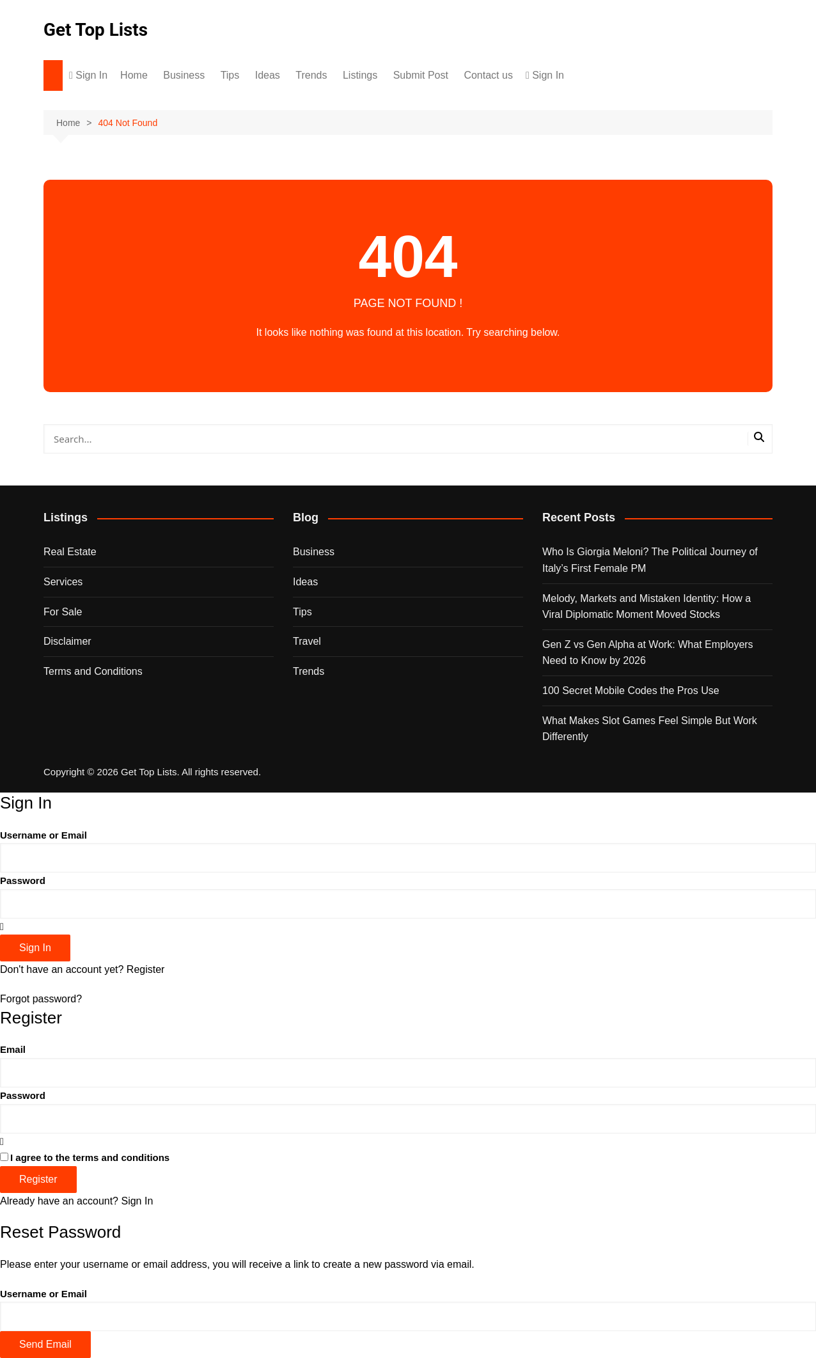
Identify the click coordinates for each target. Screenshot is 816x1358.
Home (134, 75)
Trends (311, 75)
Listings (360, 75)
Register (146, 969)
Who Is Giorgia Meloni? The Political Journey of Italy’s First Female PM (650, 560)
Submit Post (420, 75)
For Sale (62, 611)
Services (62, 581)
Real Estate (70, 551)
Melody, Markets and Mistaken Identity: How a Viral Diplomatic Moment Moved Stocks (646, 606)
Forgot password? (41, 998)
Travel (307, 641)
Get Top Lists (95, 29)
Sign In (137, 1201)
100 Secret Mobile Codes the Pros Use (630, 690)
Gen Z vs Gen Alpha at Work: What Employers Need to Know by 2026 (647, 653)
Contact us (488, 75)
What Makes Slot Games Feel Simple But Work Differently (649, 729)
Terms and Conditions (93, 671)
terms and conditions (121, 1157)
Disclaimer (67, 641)
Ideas (267, 75)
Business (184, 75)
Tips (230, 75)
